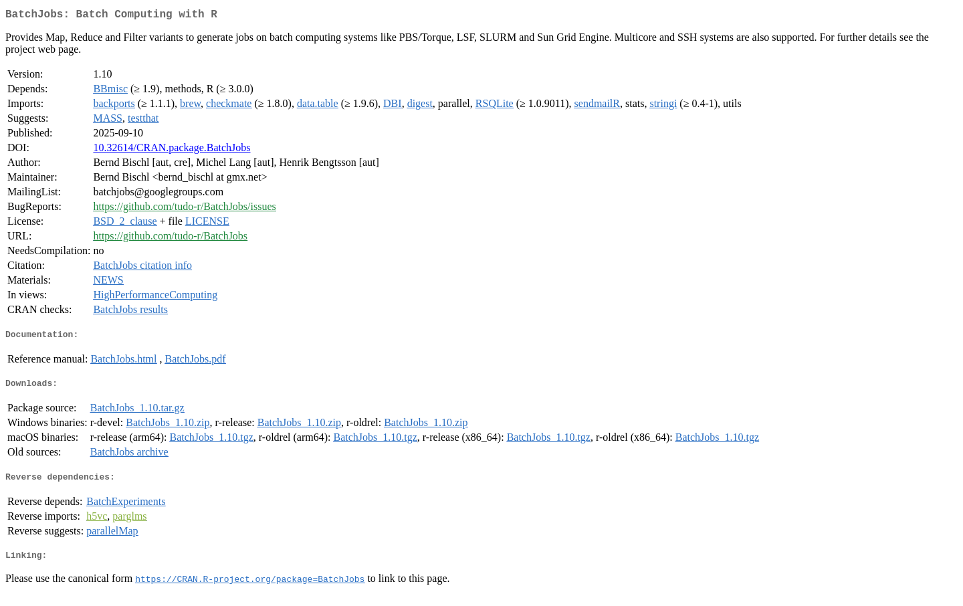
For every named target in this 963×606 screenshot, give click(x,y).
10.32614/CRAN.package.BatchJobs (171, 150)
